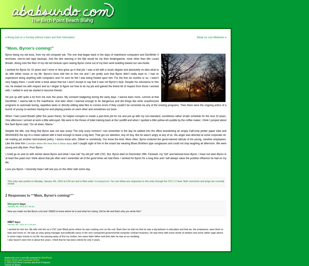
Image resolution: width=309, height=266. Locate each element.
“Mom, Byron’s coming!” (29, 48)
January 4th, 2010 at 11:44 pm (22, 224)
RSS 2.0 (172, 181)
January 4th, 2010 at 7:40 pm (21, 206)
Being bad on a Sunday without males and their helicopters (41, 37)
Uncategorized (101, 181)
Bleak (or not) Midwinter (210, 37)
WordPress (46, 258)
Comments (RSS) (30, 260)
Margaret (13, 203)
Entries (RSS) (11, 260)
